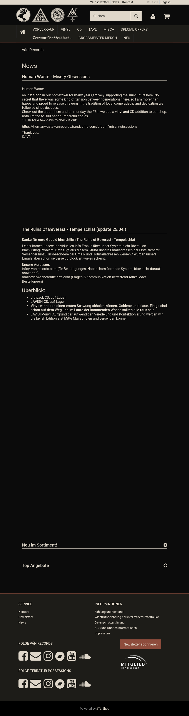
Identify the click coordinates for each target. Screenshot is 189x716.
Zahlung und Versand (109, 612)
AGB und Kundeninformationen (116, 628)
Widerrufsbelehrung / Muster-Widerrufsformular (127, 617)
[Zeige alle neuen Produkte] (165, 545)
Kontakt (127, 2)
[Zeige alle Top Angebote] (165, 565)
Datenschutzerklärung (110, 622)
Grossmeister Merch (98, 38)
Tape (93, 29)
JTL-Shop (102, 708)
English (166, 2)
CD (79, 29)
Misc (109, 29)
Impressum (102, 633)
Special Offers (134, 29)
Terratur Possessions (52, 37)
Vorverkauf (43, 29)
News (115, 2)
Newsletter (25, 617)
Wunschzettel (99, 2)
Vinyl (65, 29)
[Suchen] (110, 16)
